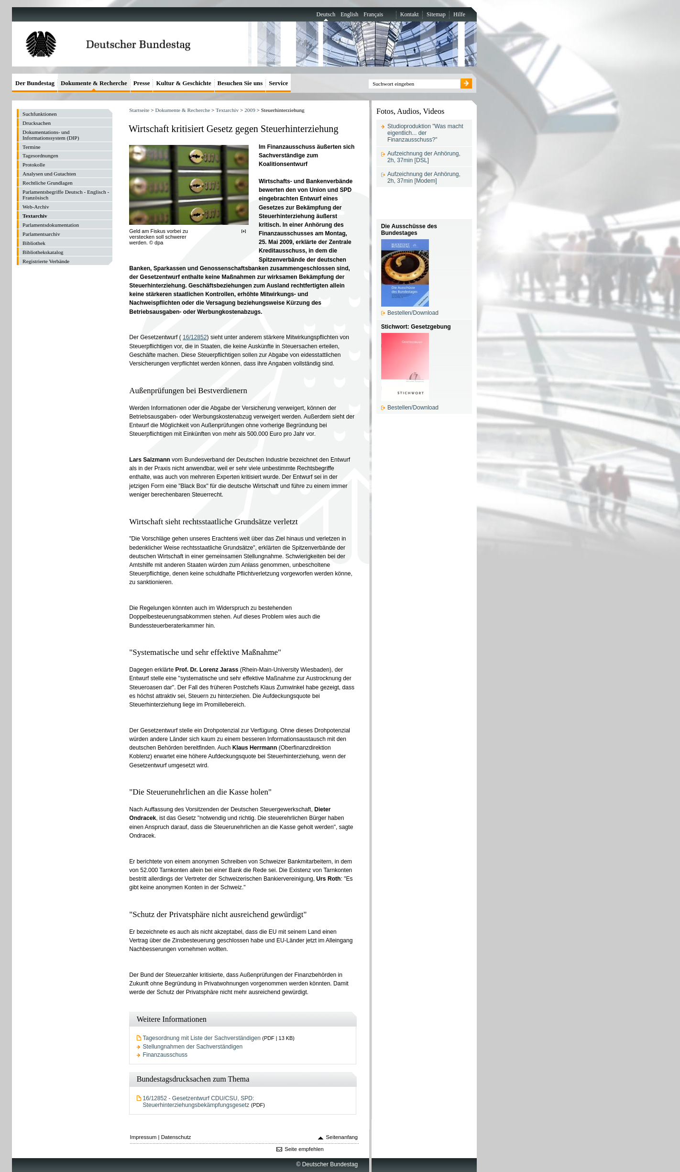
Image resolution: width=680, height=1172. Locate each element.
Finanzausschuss (165, 1054)
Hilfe (459, 14)
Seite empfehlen (304, 1149)
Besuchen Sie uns (240, 83)
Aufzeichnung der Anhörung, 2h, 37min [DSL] (424, 157)
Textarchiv (227, 110)
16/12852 (195, 337)
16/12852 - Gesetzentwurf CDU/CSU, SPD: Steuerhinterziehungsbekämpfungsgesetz (198, 1101)
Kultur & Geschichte (183, 83)
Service (278, 83)
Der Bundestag (35, 83)
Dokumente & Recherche (182, 110)
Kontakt (409, 14)
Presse (141, 83)
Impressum (143, 1137)
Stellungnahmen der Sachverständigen (193, 1046)
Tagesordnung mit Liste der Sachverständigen (202, 1038)
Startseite (139, 110)
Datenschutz (176, 1137)
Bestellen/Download (413, 313)
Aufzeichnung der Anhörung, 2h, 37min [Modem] (424, 177)
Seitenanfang (342, 1137)
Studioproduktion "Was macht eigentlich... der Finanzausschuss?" (425, 133)
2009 (249, 110)
